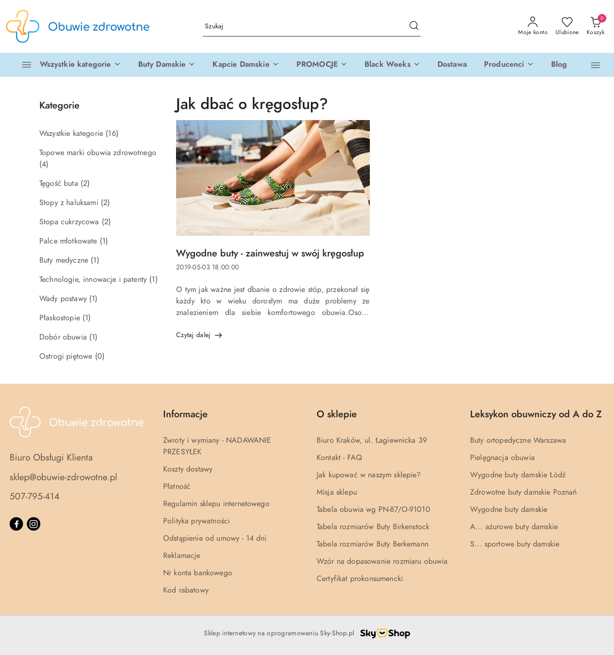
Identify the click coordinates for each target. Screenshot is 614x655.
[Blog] (559, 65)
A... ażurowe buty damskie (514, 527)
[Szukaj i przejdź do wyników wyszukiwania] (414, 26)
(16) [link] (112, 133)
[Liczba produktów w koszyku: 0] (595, 26)
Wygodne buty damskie (508, 509)
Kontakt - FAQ (339, 457)
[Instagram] (33, 524)
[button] (167, 65)
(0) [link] (100, 356)
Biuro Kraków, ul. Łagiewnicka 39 (372, 440)
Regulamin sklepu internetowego (216, 503)
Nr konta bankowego (197, 573)
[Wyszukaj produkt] (312, 26)
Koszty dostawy (188, 469)
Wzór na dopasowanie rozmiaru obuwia (382, 561)
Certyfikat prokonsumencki (360, 578)
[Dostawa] (452, 65)
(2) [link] (85, 183)
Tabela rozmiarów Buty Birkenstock (373, 527)
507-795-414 (34, 496)
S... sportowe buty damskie (514, 544)
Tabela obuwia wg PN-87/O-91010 (373, 509)
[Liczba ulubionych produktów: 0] (567, 26)
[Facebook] (16, 524)
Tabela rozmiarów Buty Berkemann (372, 544)
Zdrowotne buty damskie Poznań (523, 492)
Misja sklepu (337, 492)
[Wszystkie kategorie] (67, 65)
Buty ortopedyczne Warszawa (518, 440)
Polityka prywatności (196, 521)
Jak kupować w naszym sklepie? (369, 475)
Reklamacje (182, 555)
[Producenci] (509, 65)
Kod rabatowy (186, 590)
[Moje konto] (533, 26)
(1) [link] (104, 241)
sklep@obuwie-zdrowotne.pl (63, 477)
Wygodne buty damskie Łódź (518, 475)
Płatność (176, 486)
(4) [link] (43, 164)
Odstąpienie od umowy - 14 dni (215, 538)
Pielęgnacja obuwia (502, 457)
